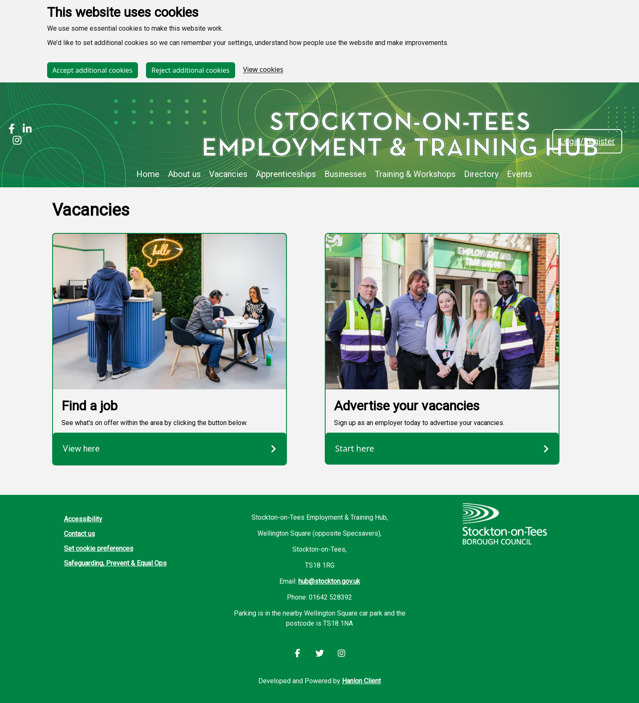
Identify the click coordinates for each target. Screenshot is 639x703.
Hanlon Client (361, 681)
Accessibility (83, 519)
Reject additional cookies (190, 70)
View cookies (263, 69)
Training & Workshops (415, 174)
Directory (481, 174)
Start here (442, 448)
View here (169, 449)
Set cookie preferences (98, 548)
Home (147, 174)
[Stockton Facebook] (11, 130)
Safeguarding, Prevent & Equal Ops (115, 563)
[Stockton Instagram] (14, 141)
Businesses (345, 174)
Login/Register (587, 141)
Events (519, 174)
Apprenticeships (286, 174)
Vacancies (228, 174)
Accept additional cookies (93, 70)
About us (184, 174)
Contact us (79, 534)
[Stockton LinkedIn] (25, 130)
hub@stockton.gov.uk (329, 581)
